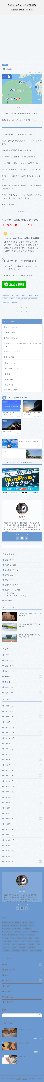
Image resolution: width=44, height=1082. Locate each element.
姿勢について (23, 660)
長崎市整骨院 (34, 299)
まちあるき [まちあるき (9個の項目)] (15, 925)
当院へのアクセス (12, 338)
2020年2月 (23, 829)
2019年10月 (23, 851)
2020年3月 (23, 824)
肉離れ (12, 299)
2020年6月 (23, 808)
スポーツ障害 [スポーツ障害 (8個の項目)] (17, 929)
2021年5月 (23, 759)
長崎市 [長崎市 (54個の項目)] (14, 947)
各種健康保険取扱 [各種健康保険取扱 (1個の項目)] (14, 935)
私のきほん (9, 575)
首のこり (10, 385)
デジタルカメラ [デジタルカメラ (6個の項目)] (27, 929)
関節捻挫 (15, 302)
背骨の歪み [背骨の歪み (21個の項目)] (6, 944)
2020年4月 (23, 818)
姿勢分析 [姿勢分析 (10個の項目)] (24, 935)
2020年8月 (23, 797)
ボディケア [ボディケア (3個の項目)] (17, 932)
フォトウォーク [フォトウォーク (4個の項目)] (7, 932)
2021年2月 (23, 775)
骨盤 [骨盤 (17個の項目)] (32, 950)
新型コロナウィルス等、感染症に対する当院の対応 (23, 344)
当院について (10, 333)
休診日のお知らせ (12, 327)
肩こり (9, 374)
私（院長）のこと (11, 570)
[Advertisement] (22, 38)
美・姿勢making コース (15, 593)
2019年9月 (23, 856)
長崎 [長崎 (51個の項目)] (39, 944)
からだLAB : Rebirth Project (18, 596)
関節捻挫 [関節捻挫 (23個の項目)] (25, 950)
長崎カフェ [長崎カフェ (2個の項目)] (6, 947)
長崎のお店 (23, 687)
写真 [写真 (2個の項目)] (5, 935)
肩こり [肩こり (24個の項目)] (37, 941)
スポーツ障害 (16, 295)
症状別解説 (10, 357)
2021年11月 (23, 733)
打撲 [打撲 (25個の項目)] (20, 938)
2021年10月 (23, 738)
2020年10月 (23, 792)
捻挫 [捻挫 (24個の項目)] (25, 938)
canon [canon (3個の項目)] (5, 922)
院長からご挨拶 (11, 390)
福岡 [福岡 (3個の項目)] (24, 941)
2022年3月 (23, 716)
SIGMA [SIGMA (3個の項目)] (26, 922)
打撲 (31, 295)
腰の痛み (10, 379)
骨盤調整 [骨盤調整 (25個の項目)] (39, 950)
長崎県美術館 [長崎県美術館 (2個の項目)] (16, 950)
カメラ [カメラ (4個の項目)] (32, 925)
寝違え (24, 295)
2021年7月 (23, 749)
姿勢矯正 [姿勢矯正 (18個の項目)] (6, 938)
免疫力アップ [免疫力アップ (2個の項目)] (35, 932)
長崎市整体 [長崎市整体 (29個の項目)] (22, 947)
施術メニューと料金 (13, 351)
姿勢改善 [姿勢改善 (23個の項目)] (32, 935)
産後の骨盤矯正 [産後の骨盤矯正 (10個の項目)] (7, 941)
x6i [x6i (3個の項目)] (32, 922)
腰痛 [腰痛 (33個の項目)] (14, 944)
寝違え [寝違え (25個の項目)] (13, 938)
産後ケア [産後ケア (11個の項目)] (17, 941)
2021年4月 (23, 765)
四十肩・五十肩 (12, 369)
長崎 (19, 299)
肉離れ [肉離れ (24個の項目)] (30, 941)
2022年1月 (23, 722)
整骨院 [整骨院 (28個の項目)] (37, 938)
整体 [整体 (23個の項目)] (31, 938)
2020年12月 (23, 786)
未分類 (23, 676)
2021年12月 (23, 727)
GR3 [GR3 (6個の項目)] (12, 922)
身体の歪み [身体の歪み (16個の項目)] (31, 944)
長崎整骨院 (6, 302)
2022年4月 (23, 711)
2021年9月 (23, 743)
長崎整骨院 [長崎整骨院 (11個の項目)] (6, 950)
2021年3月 (23, 770)
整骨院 (5, 299)
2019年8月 (23, 861)
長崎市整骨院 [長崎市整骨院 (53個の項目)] (32, 947)
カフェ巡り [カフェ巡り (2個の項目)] (24, 925)
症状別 (23, 682)
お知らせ (5, 65)
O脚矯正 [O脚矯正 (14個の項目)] (18, 922)
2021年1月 (23, 781)
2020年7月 (23, 802)
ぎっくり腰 (6, 295)
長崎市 (25, 299)
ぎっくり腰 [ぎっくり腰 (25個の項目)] (6, 925)
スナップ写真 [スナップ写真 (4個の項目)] (7, 929)
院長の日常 (23, 693)
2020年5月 (23, 813)
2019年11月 (23, 845)
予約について (10, 580)
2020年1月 (23, 835)
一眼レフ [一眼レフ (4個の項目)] (26, 932)
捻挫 (37, 295)
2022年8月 (23, 706)
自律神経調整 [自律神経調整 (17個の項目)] (22, 944)
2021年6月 (23, 754)
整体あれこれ (23, 671)
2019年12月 (23, 840)
